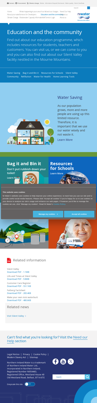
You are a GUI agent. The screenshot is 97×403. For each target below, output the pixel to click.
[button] (30, 384)
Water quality (69, 3)
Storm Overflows (79, 3)
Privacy (26, 354)
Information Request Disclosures (54, 3)
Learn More (65, 140)
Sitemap (34, 357)
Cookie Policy (59, 204)
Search (87, 377)
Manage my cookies (48, 214)
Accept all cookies (79, 214)
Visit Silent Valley (15, 315)
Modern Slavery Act (16, 357)
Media (42, 3)
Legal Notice (13, 354)
